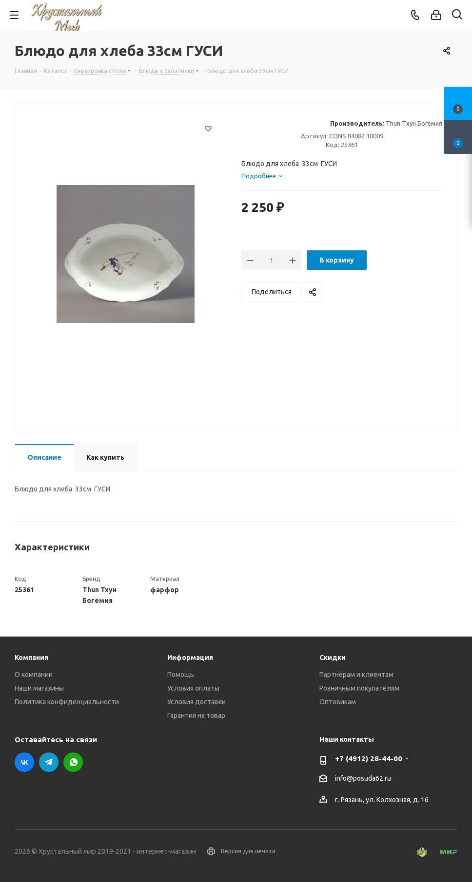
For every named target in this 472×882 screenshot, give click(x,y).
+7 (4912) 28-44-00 (368, 758)
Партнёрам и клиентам (356, 674)
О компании (34, 674)
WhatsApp (73, 762)
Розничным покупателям (359, 688)
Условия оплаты (193, 688)
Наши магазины (39, 688)
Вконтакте (24, 762)
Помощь (180, 674)
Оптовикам (337, 702)
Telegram (49, 762)
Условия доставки (196, 702)
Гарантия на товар (196, 715)
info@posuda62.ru (363, 778)
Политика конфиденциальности (67, 702)
